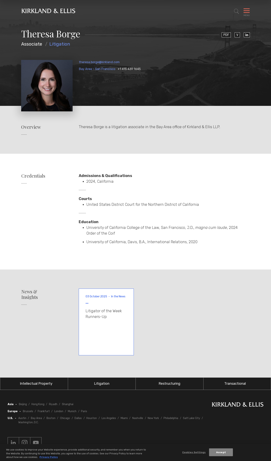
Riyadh (53, 404)
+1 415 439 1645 (129, 69)
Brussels (28, 411)
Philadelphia (171, 418)
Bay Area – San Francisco (97, 69)
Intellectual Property (36, 383)
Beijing (23, 404)
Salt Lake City (191, 418)
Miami (124, 418)
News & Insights (29, 294)
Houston (91, 418)
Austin (22, 418)
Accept (221, 452)
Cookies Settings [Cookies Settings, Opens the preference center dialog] (194, 452)
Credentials (33, 176)
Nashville (137, 418)
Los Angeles (109, 418)
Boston (51, 418)
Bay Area (36, 418)
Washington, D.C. (28, 422)
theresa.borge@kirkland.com (99, 62)
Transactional (235, 383)
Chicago (65, 418)
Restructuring (169, 383)
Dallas (78, 418)
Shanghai (67, 404)
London (58, 411)
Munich (72, 411)
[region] (135, 452)
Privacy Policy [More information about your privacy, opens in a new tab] (48, 457)
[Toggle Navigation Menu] (246, 11)
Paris (84, 411)
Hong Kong (37, 404)
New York (153, 418)
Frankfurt (44, 411)
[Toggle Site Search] (236, 11)
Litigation (59, 44)
